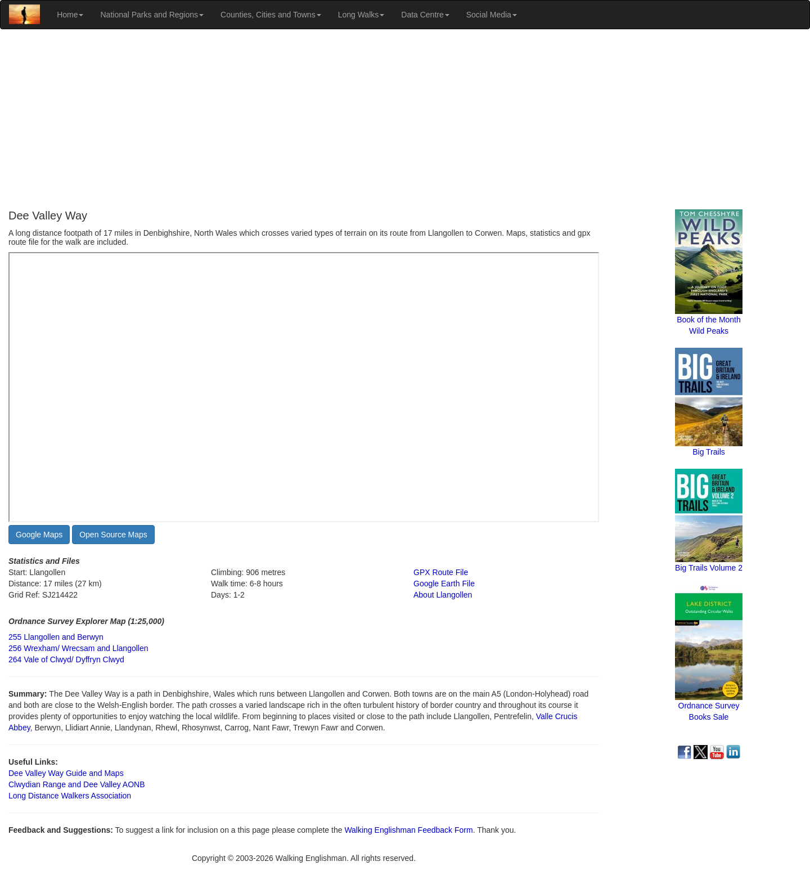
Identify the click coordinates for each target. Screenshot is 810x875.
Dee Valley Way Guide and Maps (66, 773)
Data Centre (425, 14)
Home (70, 14)
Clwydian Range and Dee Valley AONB (76, 784)
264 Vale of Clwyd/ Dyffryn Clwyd (66, 659)
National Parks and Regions (152, 14)
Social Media (491, 14)
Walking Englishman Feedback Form (408, 829)
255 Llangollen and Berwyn (56, 636)
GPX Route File (440, 572)
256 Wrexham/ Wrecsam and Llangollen (78, 648)
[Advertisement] (405, 119)
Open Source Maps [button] (113, 534)
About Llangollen (442, 594)
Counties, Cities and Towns (270, 14)
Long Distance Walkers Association (69, 795)
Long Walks (361, 14)
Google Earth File (444, 583)
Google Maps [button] (39, 534)
